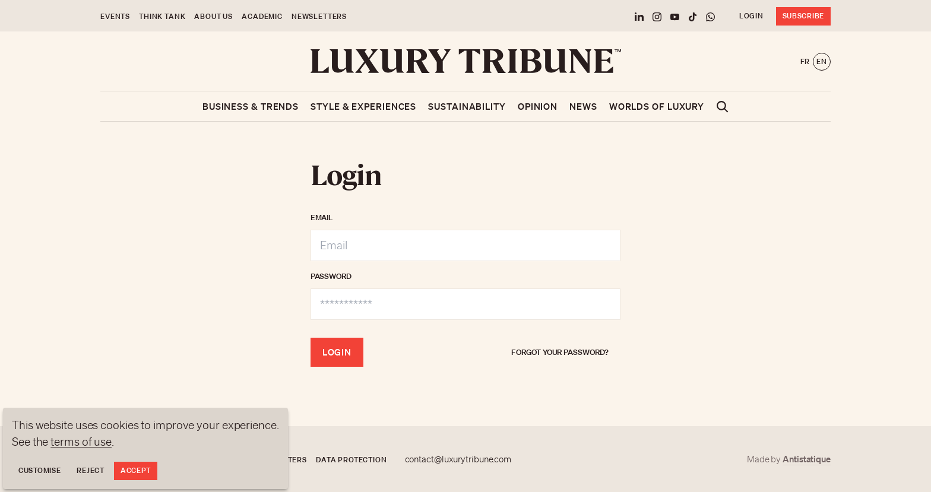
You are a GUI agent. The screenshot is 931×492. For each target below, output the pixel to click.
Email (322, 217)
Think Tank (162, 16)
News (583, 106)
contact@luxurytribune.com (458, 459)
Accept (136, 470)
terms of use (81, 441)
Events (115, 16)
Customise (39, 470)
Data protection (351, 460)
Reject (90, 470)
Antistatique (807, 459)
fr (805, 61)
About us (213, 16)
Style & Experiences (363, 106)
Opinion (538, 106)
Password (331, 276)
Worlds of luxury (656, 106)
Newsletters (319, 16)
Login (751, 16)
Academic (262, 16)
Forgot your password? (560, 352)
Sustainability (467, 106)
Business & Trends (250, 106)
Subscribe (803, 16)
